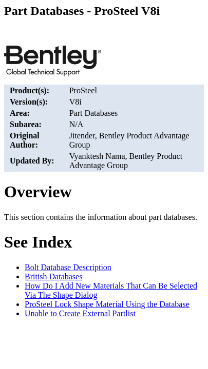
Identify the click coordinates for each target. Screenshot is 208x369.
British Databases (53, 276)
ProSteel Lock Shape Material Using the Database (107, 304)
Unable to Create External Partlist (80, 313)
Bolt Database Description (68, 267)
